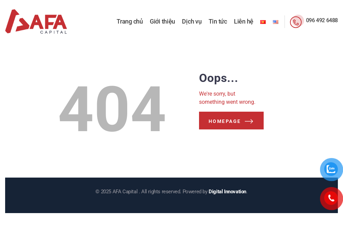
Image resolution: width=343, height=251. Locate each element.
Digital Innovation (227, 192)
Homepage (225, 121)
